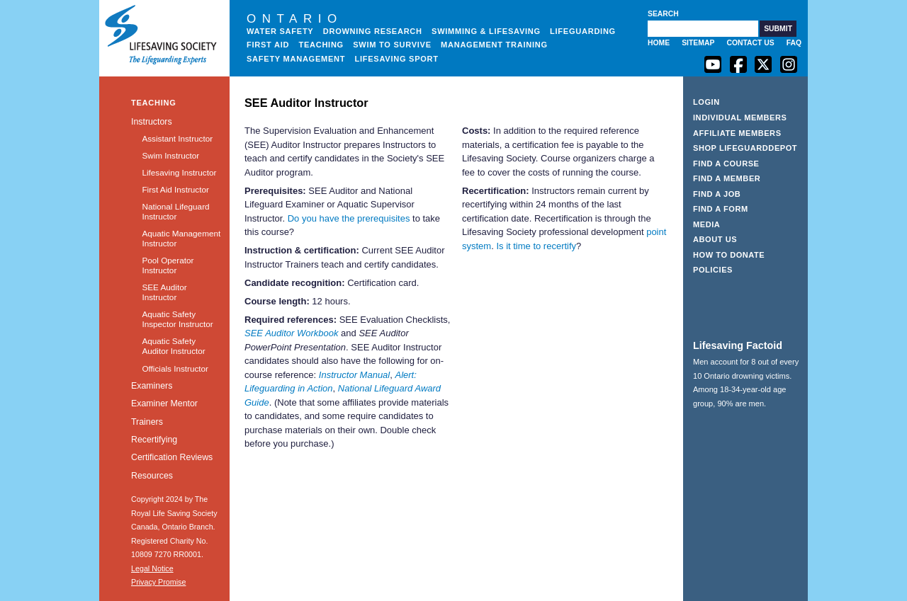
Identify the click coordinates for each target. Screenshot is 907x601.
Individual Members (740, 117)
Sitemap (698, 43)
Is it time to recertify (536, 246)
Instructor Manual (354, 375)
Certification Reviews (172, 457)
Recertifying (154, 440)
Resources (152, 476)
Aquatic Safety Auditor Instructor (173, 345)
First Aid (268, 44)
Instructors (151, 122)
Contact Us (750, 43)
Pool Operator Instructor (167, 265)
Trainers (147, 422)
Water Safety (280, 31)
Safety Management (296, 59)
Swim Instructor (170, 155)
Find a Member (726, 178)
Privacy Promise (158, 582)
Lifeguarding (583, 31)
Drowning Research (372, 31)
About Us (715, 239)
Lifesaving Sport (397, 59)
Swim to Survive (392, 44)
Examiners (151, 386)
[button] (778, 29)
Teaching (321, 44)
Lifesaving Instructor (179, 172)
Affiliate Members (737, 133)
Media (706, 224)
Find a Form (720, 209)
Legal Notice (152, 568)
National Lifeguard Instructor (175, 211)
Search (663, 14)
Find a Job (716, 194)
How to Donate (729, 255)
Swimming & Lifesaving (486, 31)
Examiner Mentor (164, 403)
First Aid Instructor (175, 189)
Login (706, 102)
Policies (713, 269)
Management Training (494, 44)
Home (659, 43)
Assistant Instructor (177, 138)
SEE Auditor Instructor (164, 292)
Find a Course (726, 163)
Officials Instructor (175, 368)
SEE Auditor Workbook (291, 333)
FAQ (794, 43)
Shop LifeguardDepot (745, 148)
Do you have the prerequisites (349, 218)
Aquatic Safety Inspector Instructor (177, 318)
